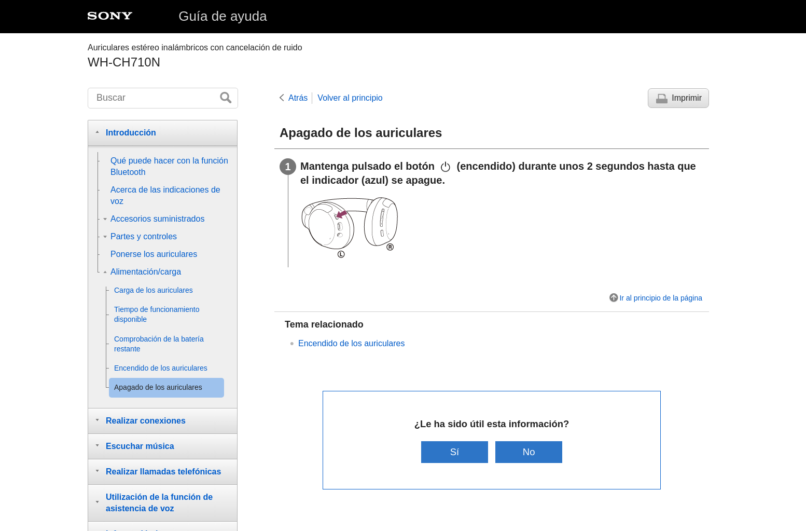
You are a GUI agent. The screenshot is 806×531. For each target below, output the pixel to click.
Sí (454, 451)
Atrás (298, 97)
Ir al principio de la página (660, 298)
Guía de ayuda (222, 16)
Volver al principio (349, 97)
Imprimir (687, 97)
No (529, 451)
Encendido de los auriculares (351, 343)
